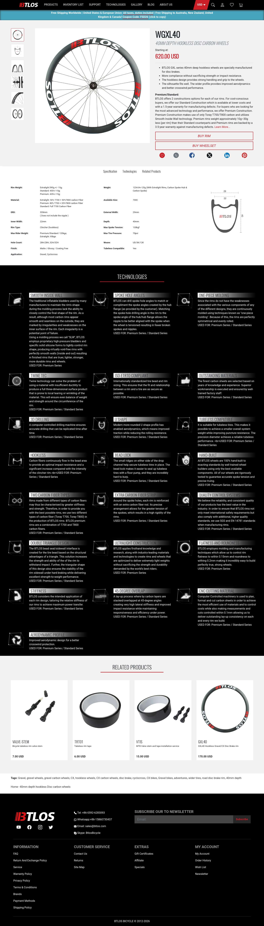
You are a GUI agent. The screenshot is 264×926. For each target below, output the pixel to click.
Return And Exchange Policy (30, 860)
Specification (110, 171)
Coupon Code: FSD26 (135, 17)
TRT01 (78, 741)
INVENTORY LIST (73, 4)
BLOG (151, 4)
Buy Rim (204, 136)
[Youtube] (18, 827)
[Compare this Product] (176, 155)
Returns (78, 860)
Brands (17, 894)
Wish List (200, 867)
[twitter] (51, 827)
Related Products (151, 171)
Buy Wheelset (204, 146)
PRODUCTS (51, 4)
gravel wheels (35, 778)
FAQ (15, 853)
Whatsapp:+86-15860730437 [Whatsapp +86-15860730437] (93, 819)
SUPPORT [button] (95, 4)
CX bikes (152, 778)
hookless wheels (85, 778)
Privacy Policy (21, 880)
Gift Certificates (144, 853)
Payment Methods (24, 900)
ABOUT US (166, 4)
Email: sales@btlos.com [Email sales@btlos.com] (90, 826)
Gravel (22, 778)
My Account (202, 853)
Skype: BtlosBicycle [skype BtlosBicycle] (87, 832)
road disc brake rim (213, 778)
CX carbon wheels (107, 778)
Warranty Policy (22, 874)
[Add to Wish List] (162, 155)
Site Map (79, 867)
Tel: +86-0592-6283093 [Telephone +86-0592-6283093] (89, 812)
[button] (201, 5)
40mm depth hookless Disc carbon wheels (45, 786)
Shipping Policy (22, 907)
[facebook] (29, 827)
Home (14, 786)
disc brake (125, 778)
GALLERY (136, 4)
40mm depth (234, 778)
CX (72, 778)
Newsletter (201, 874)
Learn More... (222, 127)
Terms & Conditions (25, 887)
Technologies (129, 171)
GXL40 (202, 741)
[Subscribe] (242, 819)
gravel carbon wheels (57, 778)
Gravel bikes (165, 778)
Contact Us (80, 853)
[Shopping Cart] (240, 5)
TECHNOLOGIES (116, 4)
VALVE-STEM (20, 741)
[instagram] (40, 827)
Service (17, 867)
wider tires (194, 778)
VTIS (139, 741)
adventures (180, 778)
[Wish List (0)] (231, 4)
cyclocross (139, 778)
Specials (140, 867)
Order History (203, 860)
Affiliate (139, 860)
